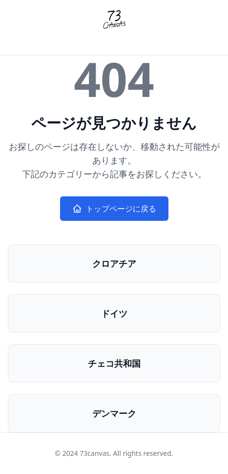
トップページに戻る (114, 208)
